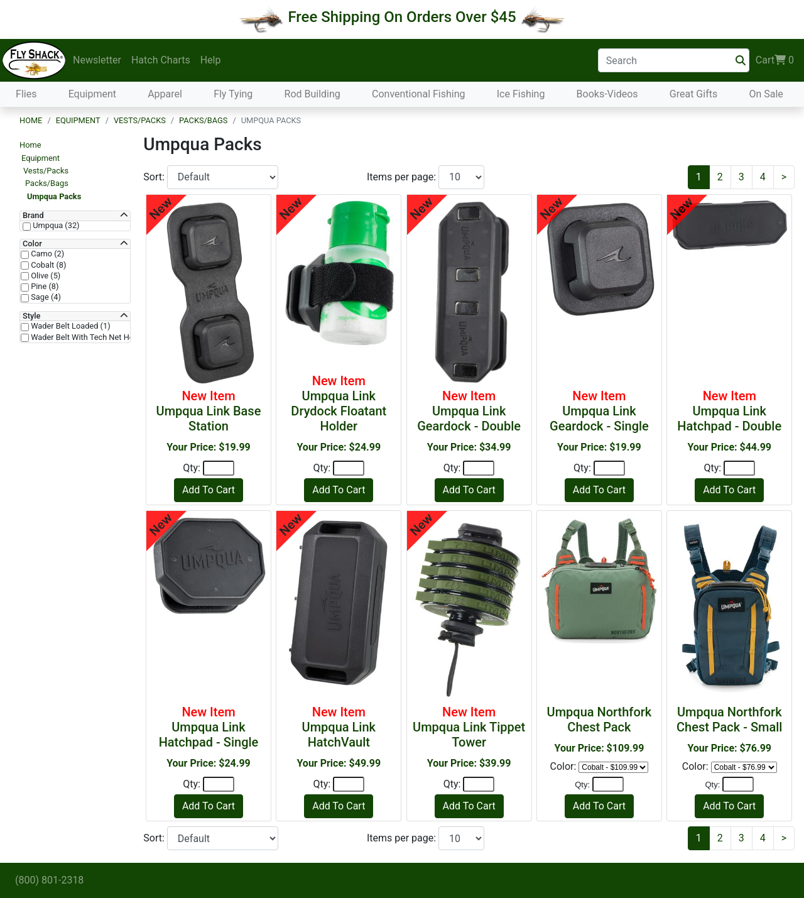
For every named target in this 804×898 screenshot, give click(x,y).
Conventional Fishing (418, 94)
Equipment (92, 94)
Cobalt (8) (47, 265)
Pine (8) (43, 286)
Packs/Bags (203, 120)
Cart (775, 60)
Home (30, 120)
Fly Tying (233, 94)
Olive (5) (44, 275)
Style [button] (31, 316)
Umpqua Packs (54, 196)
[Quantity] (218, 468)
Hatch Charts (160, 60)
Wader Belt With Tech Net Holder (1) (94, 337)
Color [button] (32, 243)
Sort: (155, 177)
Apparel (165, 94)
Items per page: (402, 177)
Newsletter (97, 60)
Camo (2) (46, 253)
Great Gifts (693, 94)
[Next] (784, 177)
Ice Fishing (521, 94)
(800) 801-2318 (49, 880)
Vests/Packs (140, 120)
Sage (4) (45, 297)
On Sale (766, 94)
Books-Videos (607, 94)
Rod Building (312, 94)
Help (210, 60)
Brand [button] (33, 215)
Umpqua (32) (55, 225)
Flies (26, 94)
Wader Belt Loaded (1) (70, 326)
